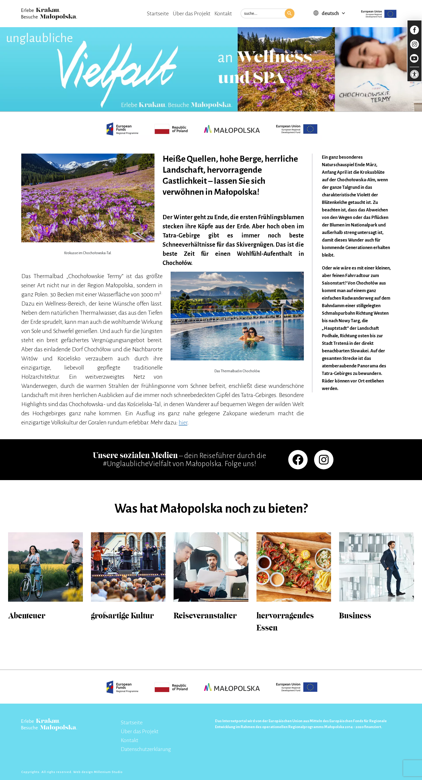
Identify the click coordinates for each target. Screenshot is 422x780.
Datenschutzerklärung (146, 749)
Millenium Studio (108, 772)
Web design (83, 772)
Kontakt (223, 13)
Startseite (158, 13)
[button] (289, 13)
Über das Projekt (191, 13)
